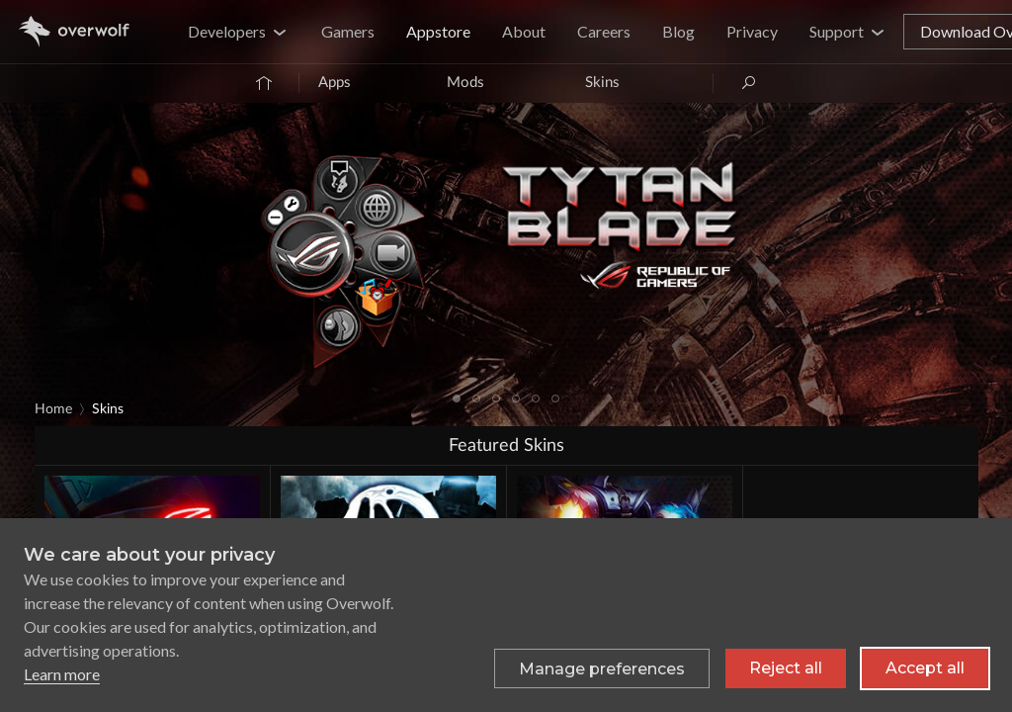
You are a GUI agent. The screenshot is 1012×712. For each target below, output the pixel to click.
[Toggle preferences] (602, 668)
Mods (465, 82)
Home (53, 409)
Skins (602, 82)
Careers (604, 31)
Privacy (752, 31)
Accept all (925, 668)
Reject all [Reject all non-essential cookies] (785, 668)
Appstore (438, 31)
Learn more (62, 674)
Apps (334, 82)
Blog (678, 31)
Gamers (348, 31)
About (524, 31)
